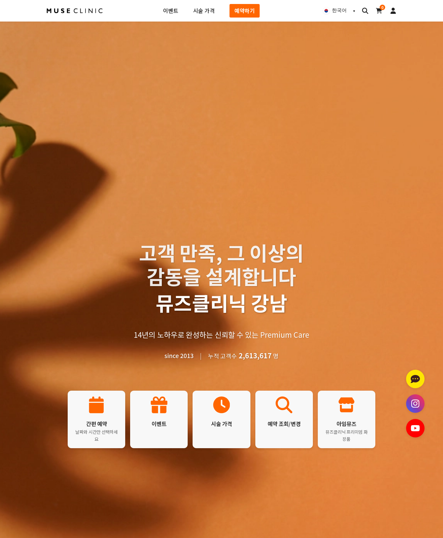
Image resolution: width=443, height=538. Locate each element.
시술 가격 (204, 10)
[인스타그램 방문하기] (415, 403)
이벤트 (170, 10)
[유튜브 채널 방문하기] (415, 428)
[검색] (365, 11)
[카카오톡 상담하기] (415, 379)
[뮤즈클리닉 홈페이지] (75, 11)
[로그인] (393, 11)
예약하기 (244, 10)
